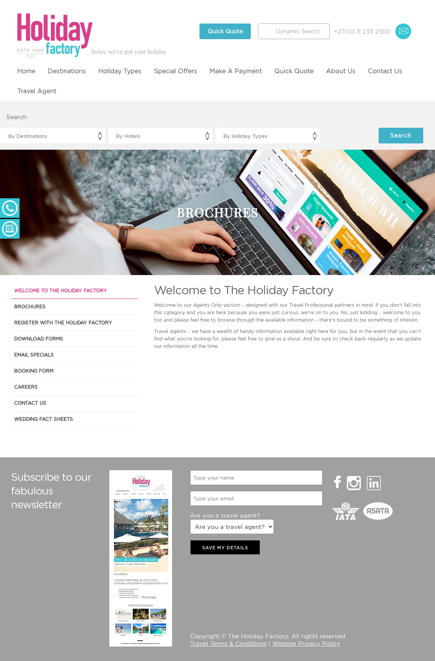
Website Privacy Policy (306, 643)
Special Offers (175, 70)
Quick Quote (225, 31)
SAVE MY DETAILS (225, 547)
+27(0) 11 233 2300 (362, 31)
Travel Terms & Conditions (228, 643)
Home (26, 70)
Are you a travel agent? (225, 515)
